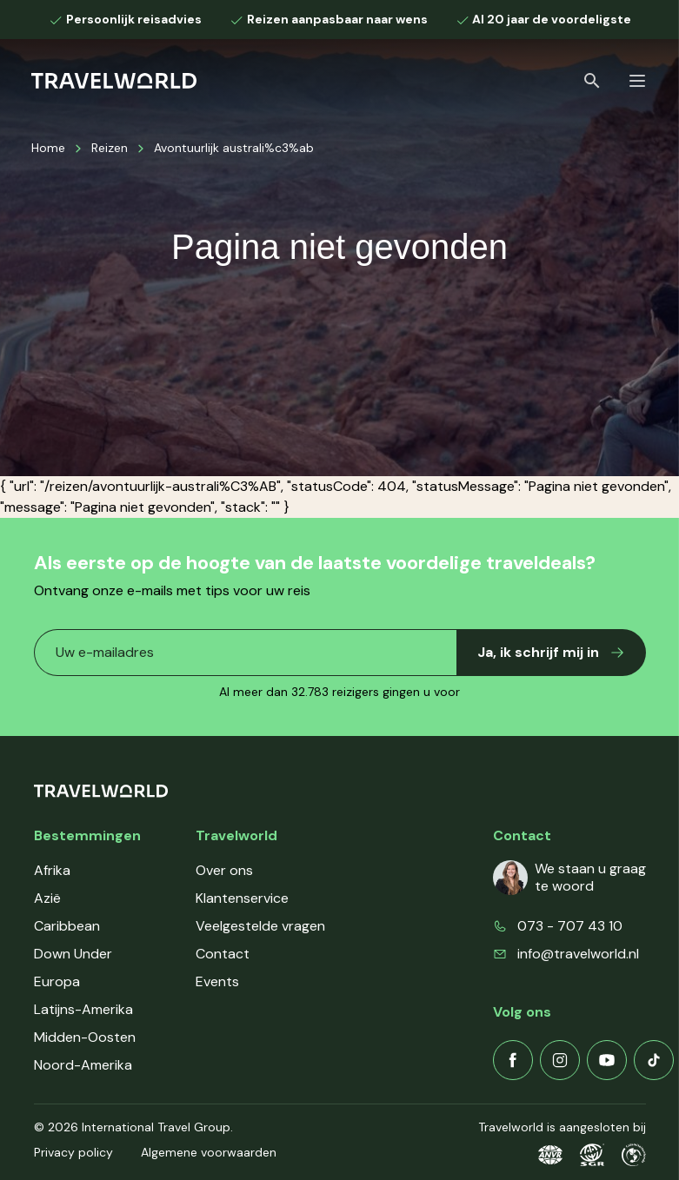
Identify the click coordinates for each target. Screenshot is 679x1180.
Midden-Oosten (85, 1037)
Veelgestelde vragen (260, 926)
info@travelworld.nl (578, 954)
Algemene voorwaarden (208, 1152)
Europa (57, 981)
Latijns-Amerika (83, 1009)
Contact (223, 954)
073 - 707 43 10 (569, 926)
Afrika (52, 870)
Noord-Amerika (83, 1065)
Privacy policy (73, 1152)
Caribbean (67, 926)
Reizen (109, 148)
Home (48, 148)
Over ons (224, 870)
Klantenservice (242, 898)
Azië (47, 898)
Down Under (73, 954)
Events (217, 981)
